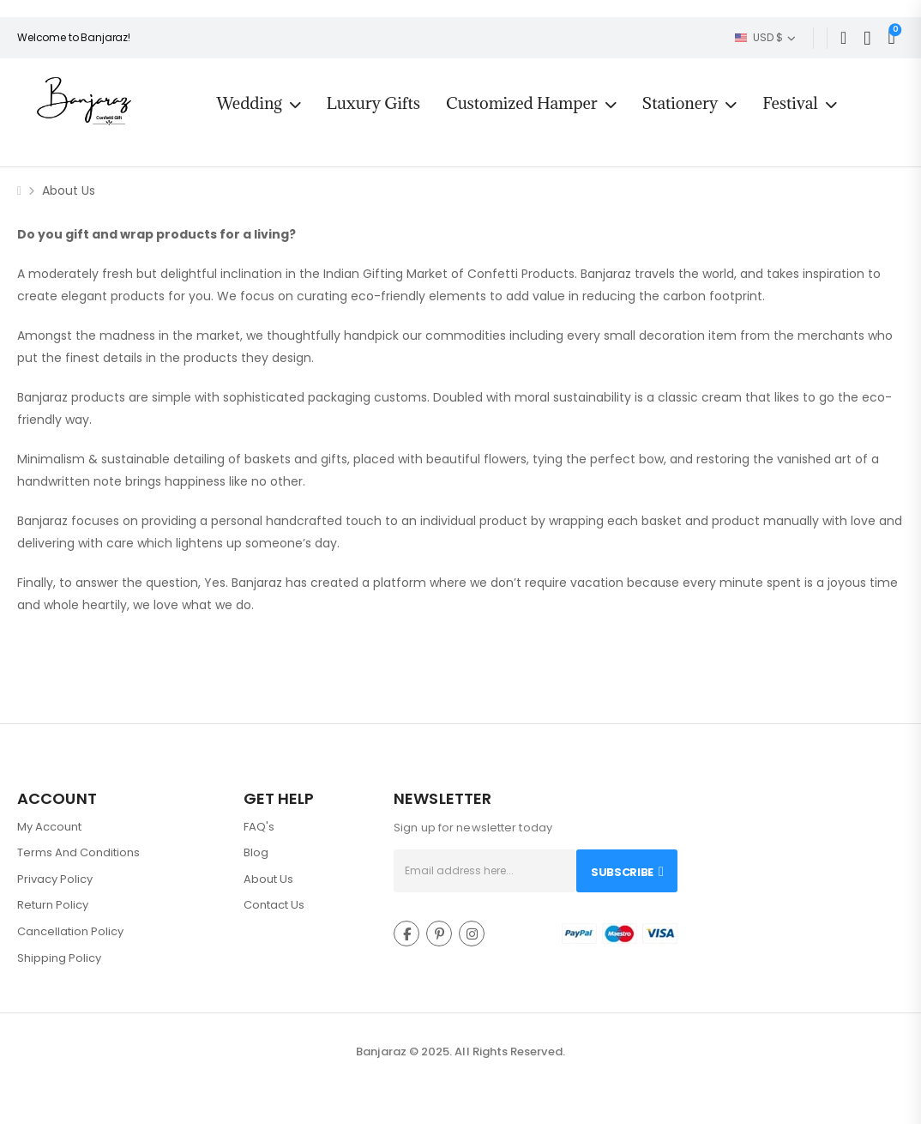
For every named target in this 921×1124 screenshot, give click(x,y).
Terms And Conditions (78, 852)
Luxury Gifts (373, 103)
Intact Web (461, 1069)
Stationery (679, 103)
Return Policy (52, 905)
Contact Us (274, 905)
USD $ (759, 37)
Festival (789, 103)
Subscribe (622, 872)
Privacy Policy (55, 879)
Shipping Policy (59, 958)
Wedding (248, 103)
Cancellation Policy (70, 931)
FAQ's (259, 827)
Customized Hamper (522, 103)
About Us (268, 879)
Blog (256, 852)
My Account (49, 827)
